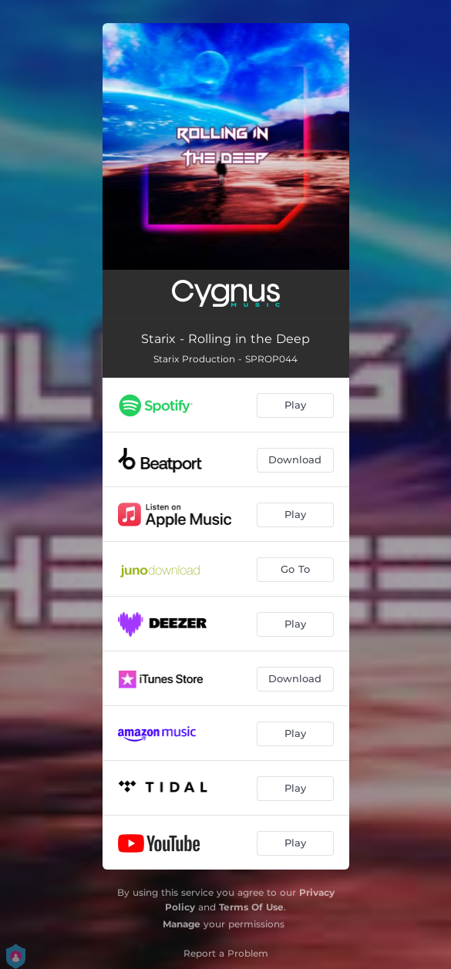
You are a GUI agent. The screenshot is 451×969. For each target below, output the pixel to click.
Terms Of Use (251, 907)
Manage (181, 924)
